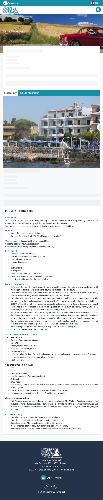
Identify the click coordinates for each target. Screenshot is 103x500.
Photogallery (10, 93)
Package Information (29, 93)
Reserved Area (14, 3)
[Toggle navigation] (98, 9)
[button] (95, 3)
